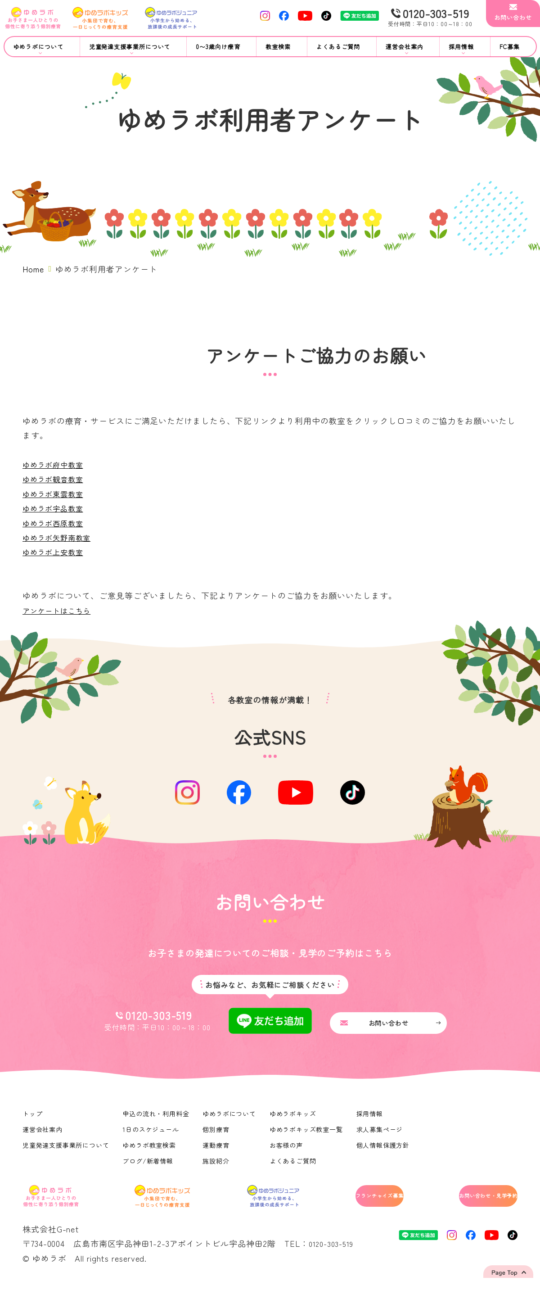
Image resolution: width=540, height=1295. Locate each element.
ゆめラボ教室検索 (150, 1152)
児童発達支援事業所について (66, 1152)
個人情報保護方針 (385, 1152)
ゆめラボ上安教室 (56, 551)
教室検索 (278, 46)
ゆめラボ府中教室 (56, 464)
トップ (32, 1120)
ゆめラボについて (230, 1120)
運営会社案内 (42, 1136)
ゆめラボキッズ (294, 1120)
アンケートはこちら (60, 610)
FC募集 (510, 46)
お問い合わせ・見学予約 (471, 1204)
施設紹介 (217, 1168)
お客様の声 (288, 1152)
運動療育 (217, 1152)
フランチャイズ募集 (342, 1204)
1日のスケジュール (151, 1136)
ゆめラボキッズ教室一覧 (308, 1136)
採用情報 (371, 1120)
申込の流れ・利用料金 (156, 1120)
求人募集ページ (381, 1136)
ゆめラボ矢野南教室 (60, 537)
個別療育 (217, 1136)
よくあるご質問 (338, 46)
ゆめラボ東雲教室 (56, 493)
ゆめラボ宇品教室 (56, 508)
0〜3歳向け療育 (218, 46)
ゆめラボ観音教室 (56, 478)
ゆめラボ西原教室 (56, 523)
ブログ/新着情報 (148, 1168)
